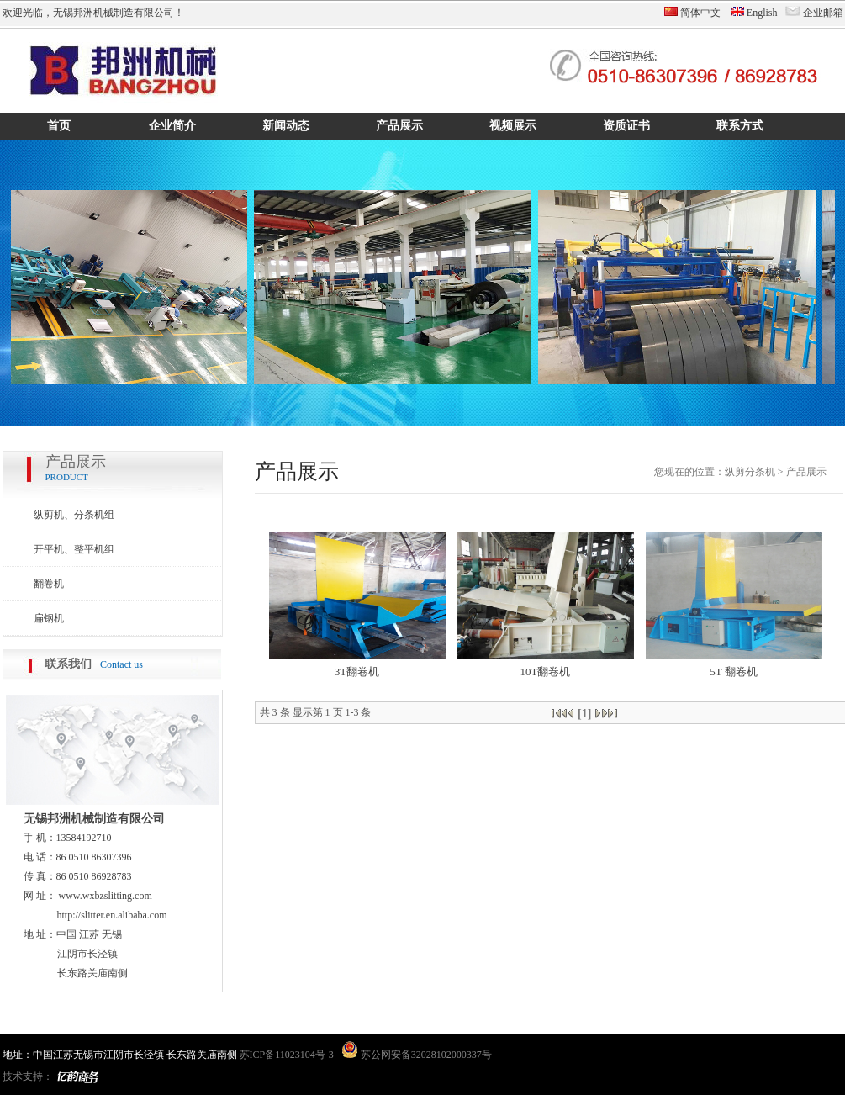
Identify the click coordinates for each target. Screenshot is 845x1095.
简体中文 (700, 13)
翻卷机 (49, 584)
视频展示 (512, 125)
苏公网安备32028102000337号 (415, 1055)
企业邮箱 (823, 13)
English (762, 13)
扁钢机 (49, 618)
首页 (59, 125)
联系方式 (739, 125)
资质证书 (626, 125)
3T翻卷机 (357, 671)
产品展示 (399, 125)
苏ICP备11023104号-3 (287, 1055)
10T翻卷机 (545, 671)
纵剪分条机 (750, 472)
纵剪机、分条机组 (74, 515)
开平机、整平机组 (74, 549)
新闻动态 (285, 125)
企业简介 (172, 125)
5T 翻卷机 (733, 671)
